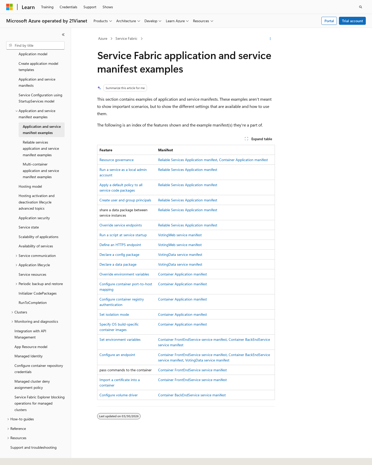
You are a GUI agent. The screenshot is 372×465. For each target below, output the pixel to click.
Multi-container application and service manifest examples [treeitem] (41, 158)
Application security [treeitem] (34, 205)
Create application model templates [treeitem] (38, 54)
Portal (329, 20)
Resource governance (116, 159)
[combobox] (35, 45)
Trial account (352, 20)
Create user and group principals (125, 200)
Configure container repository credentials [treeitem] (38, 356)
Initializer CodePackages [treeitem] (38, 281)
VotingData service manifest (180, 254)
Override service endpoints (120, 225)
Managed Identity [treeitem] (28, 343)
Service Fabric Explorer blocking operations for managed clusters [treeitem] (39, 391)
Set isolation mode (114, 314)
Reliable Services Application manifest (187, 159)
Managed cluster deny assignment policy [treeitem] (32, 372)
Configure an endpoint (117, 354)
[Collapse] (63, 34)
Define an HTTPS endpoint (120, 244)
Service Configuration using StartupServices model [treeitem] (40, 86)
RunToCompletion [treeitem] (33, 290)
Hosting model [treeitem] (30, 174)
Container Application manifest (243, 159)
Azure (102, 38)
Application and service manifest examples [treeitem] (42, 117)
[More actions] (270, 39)
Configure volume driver (118, 394)
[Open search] (360, 7)
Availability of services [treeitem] (36, 233)
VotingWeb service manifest (180, 234)
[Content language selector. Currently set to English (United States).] (29, 456)
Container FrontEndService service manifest (192, 339)
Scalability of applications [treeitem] (38, 224)
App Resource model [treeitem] (30, 334)
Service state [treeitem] (29, 214)
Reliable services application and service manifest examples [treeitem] (41, 136)
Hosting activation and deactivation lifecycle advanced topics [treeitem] (37, 190)
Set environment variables (120, 339)
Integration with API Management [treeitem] (30, 322)
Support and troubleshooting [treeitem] (33, 435)
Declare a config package (119, 254)
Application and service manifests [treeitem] (37, 70)
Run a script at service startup (123, 234)
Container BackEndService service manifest (192, 394)
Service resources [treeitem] (32, 262)
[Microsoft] (9, 7)
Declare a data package (117, 264)
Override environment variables (124, 274)
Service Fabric (126, 38)
